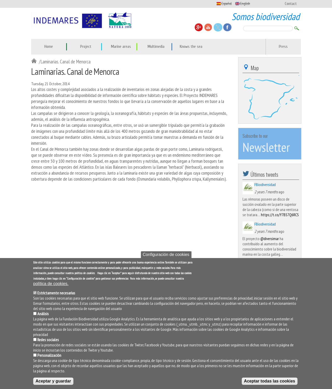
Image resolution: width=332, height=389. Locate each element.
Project (85, 46)
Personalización (49, 355)
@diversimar (269, 238)
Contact (291, 3)
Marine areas (121, 46)
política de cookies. (50, 283)
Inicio (35, 61)
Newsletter (266, 147)
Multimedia (155, 46)
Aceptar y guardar (53, 381)
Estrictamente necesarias (56, 292)
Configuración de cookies (166, 254)
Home (48, 46)
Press (283, 46)
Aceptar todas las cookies (269, 381)
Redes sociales (48, 339)
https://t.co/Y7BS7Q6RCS (280, 214)
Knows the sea (191, 46)
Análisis (43, 313)
